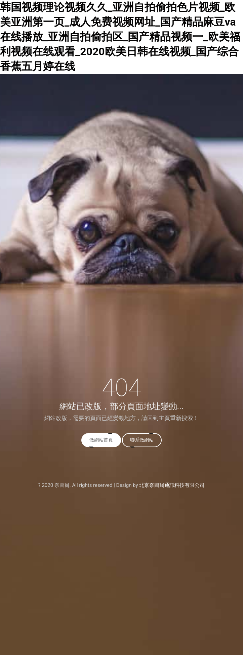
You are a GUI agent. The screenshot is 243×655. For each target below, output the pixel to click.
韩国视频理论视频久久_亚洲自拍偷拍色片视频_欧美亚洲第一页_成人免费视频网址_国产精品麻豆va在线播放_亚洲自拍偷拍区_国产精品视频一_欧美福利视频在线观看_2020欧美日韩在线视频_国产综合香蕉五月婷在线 (120, 37)
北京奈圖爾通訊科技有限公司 (172, 485)
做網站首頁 (101, 439)
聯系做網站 (142, 439)
